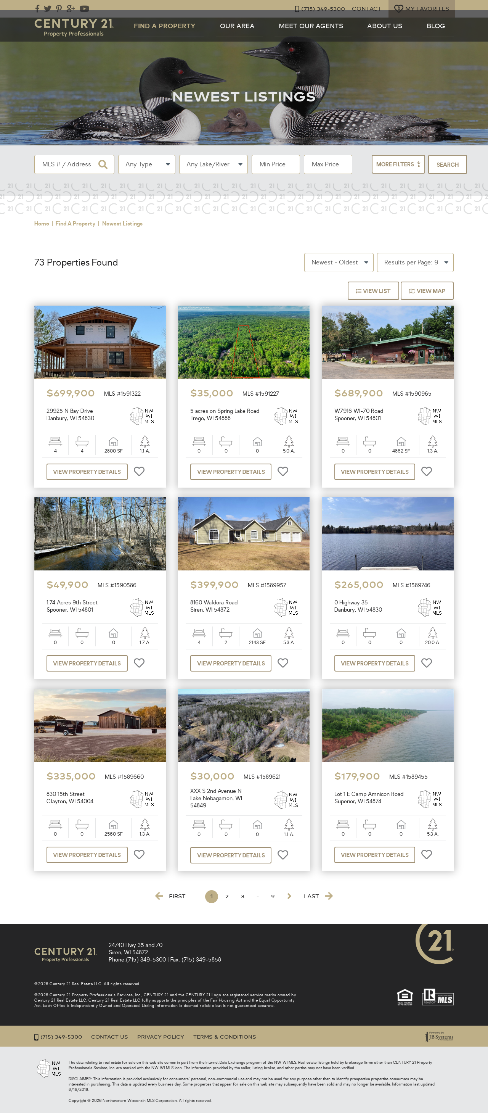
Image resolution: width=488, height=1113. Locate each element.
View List (370, 291)
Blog (445, 36)
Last (318, 895)
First (170, 895)
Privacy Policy (167, 1037)
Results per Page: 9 (411, 262)
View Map (426, 291)
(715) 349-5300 (316, 9)
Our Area (294, 36)
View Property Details (91, 472)
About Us (409, 36)
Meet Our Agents (351, 36)
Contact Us (113, 1037)
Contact (364, 9)
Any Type (138, 164)
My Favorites (420, 8)
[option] (100, 342)
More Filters (381, 164)
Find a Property (238, 36)
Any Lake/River (208, 164)
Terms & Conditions (234, 1037)
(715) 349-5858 (201, 959)
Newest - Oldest (334, 262)
